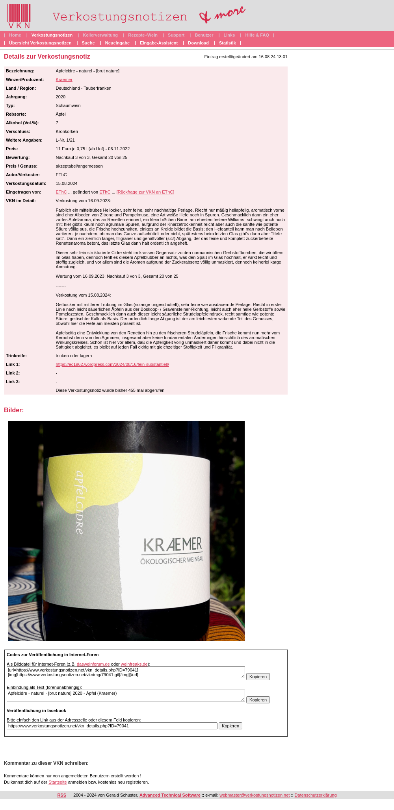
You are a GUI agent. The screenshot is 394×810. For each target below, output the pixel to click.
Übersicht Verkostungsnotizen (40, 43)
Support (176, 35)
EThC (61, 192)
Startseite (57, 782)
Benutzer (204, 35)
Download (198, 43)
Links (229, 35)
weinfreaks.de (134, 664)
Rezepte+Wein (143, 35)
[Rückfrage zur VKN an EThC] (146, 192)
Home (15, 35)
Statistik (227, 43)
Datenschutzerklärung (316, 795)
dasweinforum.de (93, 664)
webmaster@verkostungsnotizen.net (254, 795)
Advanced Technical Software (170, 795)
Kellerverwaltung (100, 35)
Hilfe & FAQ (257, 35)
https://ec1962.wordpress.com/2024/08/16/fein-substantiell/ (112, 364)
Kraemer (64, 79)
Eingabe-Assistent (159, 43)
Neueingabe (117, 43)
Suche (88, 43)
